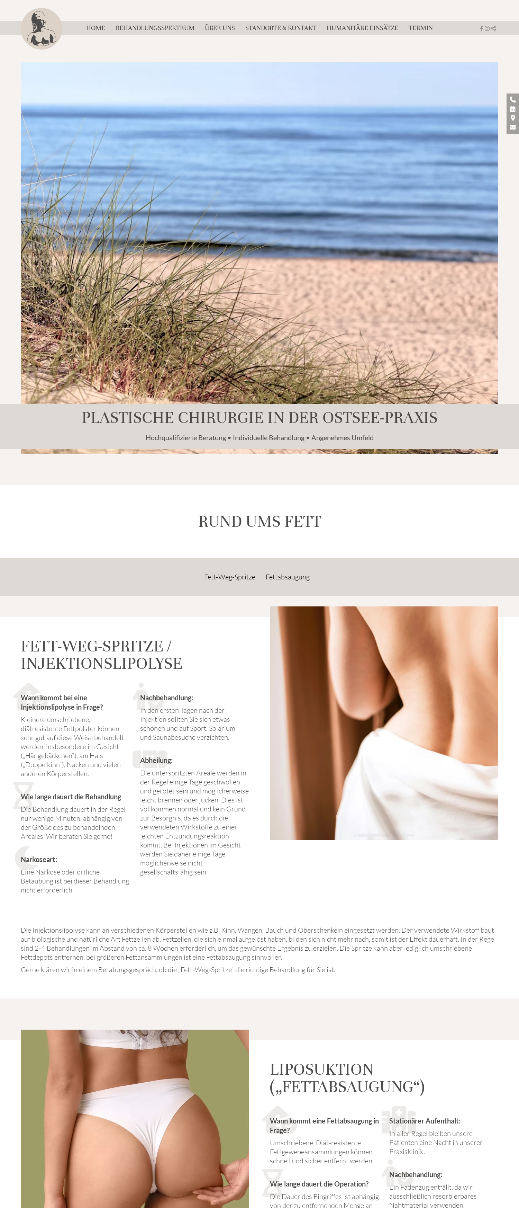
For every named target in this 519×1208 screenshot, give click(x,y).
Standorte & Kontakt (280, 28)
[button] (493, 28)
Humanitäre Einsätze (362, 28)
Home (95, 28)
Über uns (220, 28)
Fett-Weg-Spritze (229, 576)
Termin (421, 28)
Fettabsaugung (288, 576)
